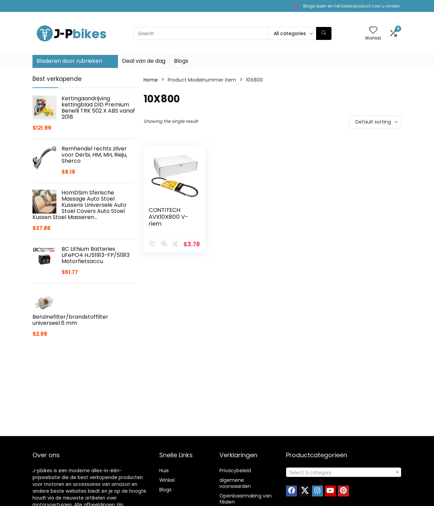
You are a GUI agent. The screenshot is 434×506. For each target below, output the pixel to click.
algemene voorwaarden (235, 483)
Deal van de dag (143, 61)
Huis (164, 470)
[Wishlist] (373, 30)
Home (151, 79)
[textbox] (343, 472)
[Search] (323, 33)
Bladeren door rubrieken (69, 61)
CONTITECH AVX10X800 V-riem (168, 217)
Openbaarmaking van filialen (245, 498)
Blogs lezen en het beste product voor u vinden (351, 6)
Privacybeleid (235, 470)
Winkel (167, 480)
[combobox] (343, 472)
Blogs (181, 61)
